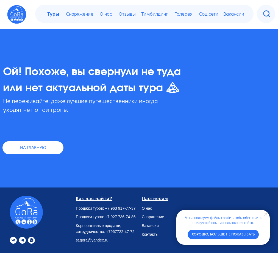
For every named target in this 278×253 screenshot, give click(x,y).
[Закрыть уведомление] (265, 214)
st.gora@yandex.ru (92, 240)
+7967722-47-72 (120, 231)
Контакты (150, 234)
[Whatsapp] (31, 240)
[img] (266, 14)
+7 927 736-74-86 (120, 217)
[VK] (13, 240)
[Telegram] (22, 240)
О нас (147, 208)
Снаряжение (153, 217)
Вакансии (150, 225)
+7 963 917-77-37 (120, 208)
